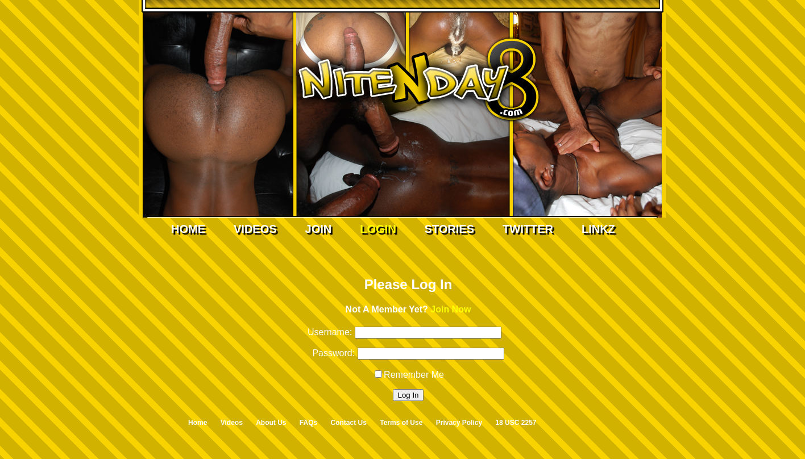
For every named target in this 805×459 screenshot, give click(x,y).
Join (318, 229)
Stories (449, 229)
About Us (271, 423)
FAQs (308, 423)
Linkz (598, 229)
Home (188, 229)
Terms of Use (401, 423)
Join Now (450, 309)
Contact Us (349, 423)
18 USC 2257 (515, 423)
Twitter (528, 229)
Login (378, 229)
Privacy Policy (459, 423)
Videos (255, 229)
